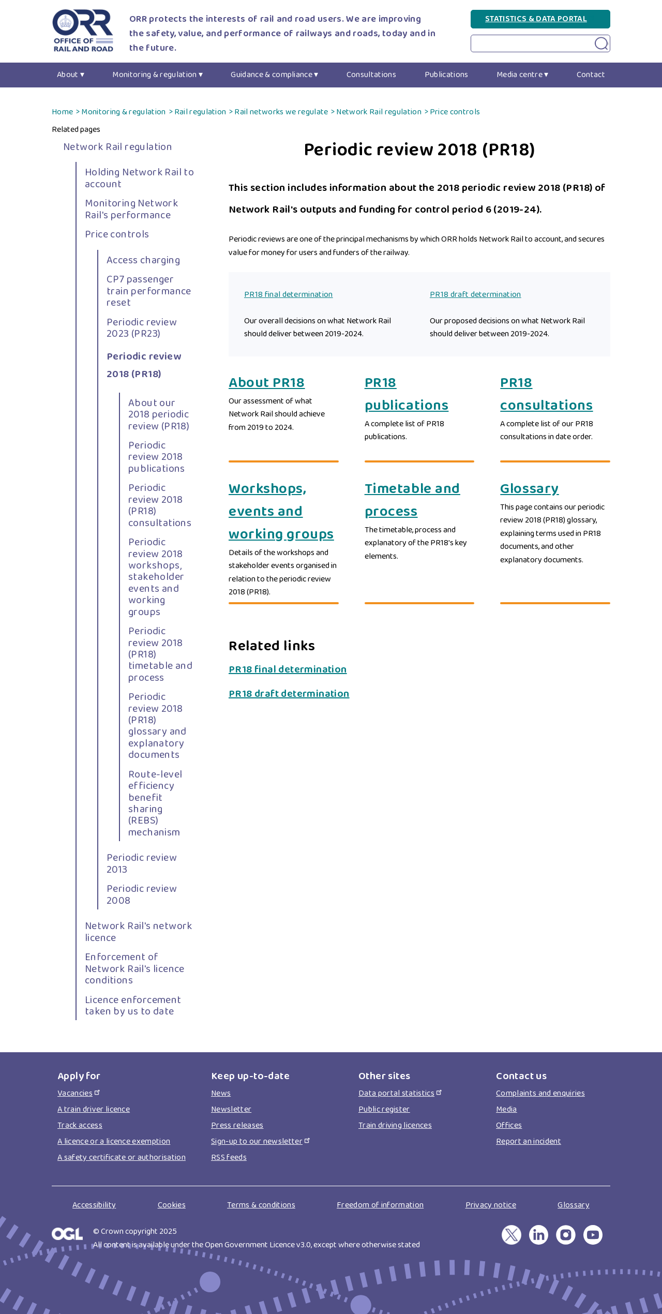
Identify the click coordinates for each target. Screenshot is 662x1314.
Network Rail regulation (378, 112)
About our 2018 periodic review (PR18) (158, 415)
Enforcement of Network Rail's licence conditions (135, 969)
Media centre (519, 74)
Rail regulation (200, 112)
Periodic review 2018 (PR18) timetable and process (160, 654)
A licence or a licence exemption (113, 1141)
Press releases (237, 1125)
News (221, 1093)
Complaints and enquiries (540, 1093)
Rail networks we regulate (281, 112)
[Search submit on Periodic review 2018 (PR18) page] (601, 43)
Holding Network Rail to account (139, 178)
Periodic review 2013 (142, 863)
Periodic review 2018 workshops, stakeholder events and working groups (156, 577)
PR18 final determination (288, 294)
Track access (79, 1125)
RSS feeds (229, 1157)
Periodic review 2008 (142, 894)
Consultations (371, 74)
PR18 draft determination (475, 294)
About (68, 74)
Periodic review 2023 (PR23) (142, 328)
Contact (591, 74)
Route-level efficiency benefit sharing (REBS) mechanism (155, 803)
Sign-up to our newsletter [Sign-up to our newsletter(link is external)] (261, 1141)
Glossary (574, 1205)
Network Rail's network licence (138, 932)
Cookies (172, 1205)
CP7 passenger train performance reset (149, 291)
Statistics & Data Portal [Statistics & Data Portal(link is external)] (540, 18)
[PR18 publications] (420, 394)
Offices (509, 1125)
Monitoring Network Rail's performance (131, 209)
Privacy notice (490, 1205)
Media (506, 1109)
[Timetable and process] (420, 501)
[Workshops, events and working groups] (284, 512)
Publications (447, 74)
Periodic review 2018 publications (156, 457)
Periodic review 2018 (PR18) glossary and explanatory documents (157, 726)
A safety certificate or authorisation (121, 1157)
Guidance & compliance (271, 74)
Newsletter (231, 1109)
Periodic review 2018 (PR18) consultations (159, 505)
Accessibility (94, 1205)
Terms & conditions (261, 1205)
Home (62, 112)
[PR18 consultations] (555, 394)
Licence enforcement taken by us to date (133, 1006)
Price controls (455, 112)
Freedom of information (380, 1205)
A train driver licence (93, 1109)
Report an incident (528, 1141)
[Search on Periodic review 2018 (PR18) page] (540, 43)
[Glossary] (555, 489)
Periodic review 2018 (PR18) (144, 365)
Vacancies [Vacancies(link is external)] (79, 1093)
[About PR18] (284, 383)
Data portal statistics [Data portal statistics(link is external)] (400, 1093)
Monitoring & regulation (154, 74)
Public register (384, 1109)
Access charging (143, 260)
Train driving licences (395, 1125)
